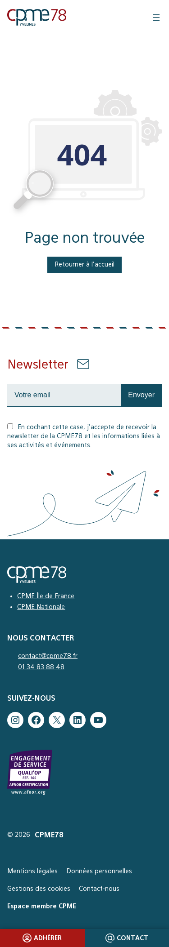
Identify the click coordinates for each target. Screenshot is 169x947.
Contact (126, 938)
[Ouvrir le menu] (156, 17)
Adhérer (42, 938)
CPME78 (49, 835)
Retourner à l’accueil (84, 264)
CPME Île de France (45, 596)
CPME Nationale (41, 606)
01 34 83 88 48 (41, 667)
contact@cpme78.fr (48, 655)
